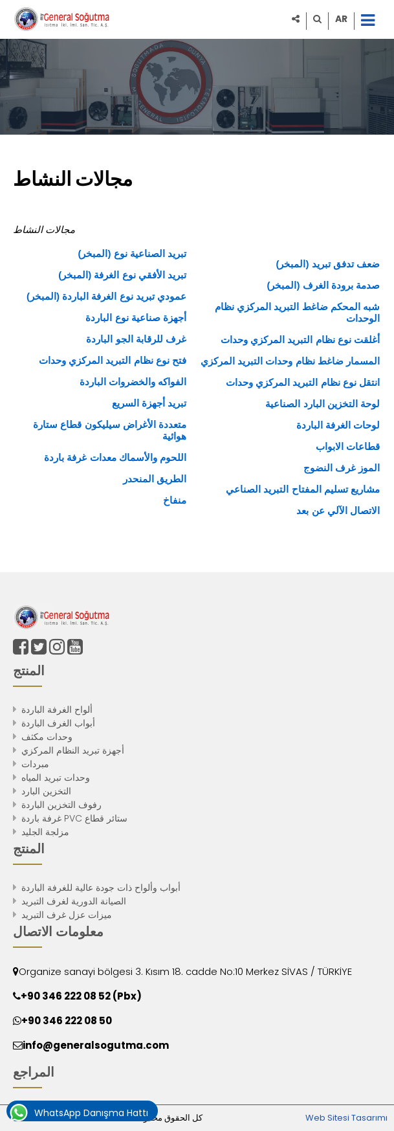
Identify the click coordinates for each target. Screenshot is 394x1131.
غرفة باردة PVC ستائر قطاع (74, 818)
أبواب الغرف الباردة (58, 723)
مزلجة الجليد (45, 831)
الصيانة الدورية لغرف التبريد (73, 901)
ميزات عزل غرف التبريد (66, 914)
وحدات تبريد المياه (55, 777)
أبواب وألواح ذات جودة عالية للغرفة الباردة (101, 887)
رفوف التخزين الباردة (61, 804)
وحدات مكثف (46, 736)
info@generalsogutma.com (96, 1045)
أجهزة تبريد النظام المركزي (72, 750)
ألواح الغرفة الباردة (57, 709)
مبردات (35, 763)
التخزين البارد (46, 791)
